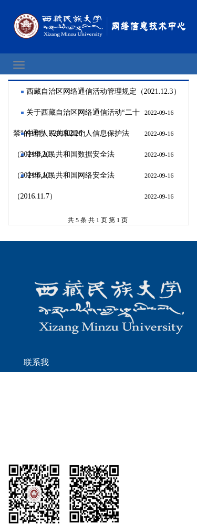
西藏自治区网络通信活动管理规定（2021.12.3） (103, 91)
